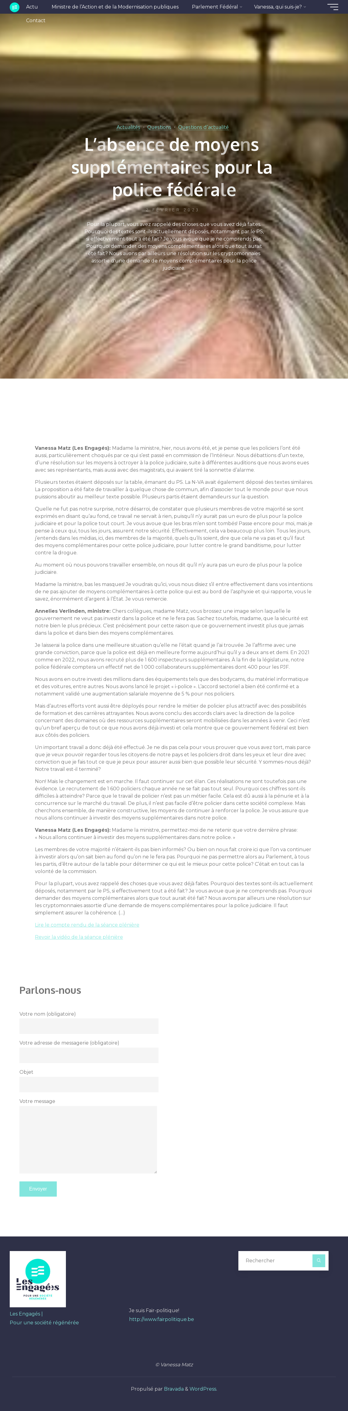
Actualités (128, 127)
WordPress (202, 1389)
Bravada (173, 1389)
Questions (159, 127)
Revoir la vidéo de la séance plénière (79, 937)
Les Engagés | (26, 1314)
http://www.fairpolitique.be (161, 1319)
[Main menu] (332, 7)
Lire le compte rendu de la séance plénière (87, 925)
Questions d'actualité (203, 127)
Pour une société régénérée (44, 1323)
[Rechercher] (318, 1260)
